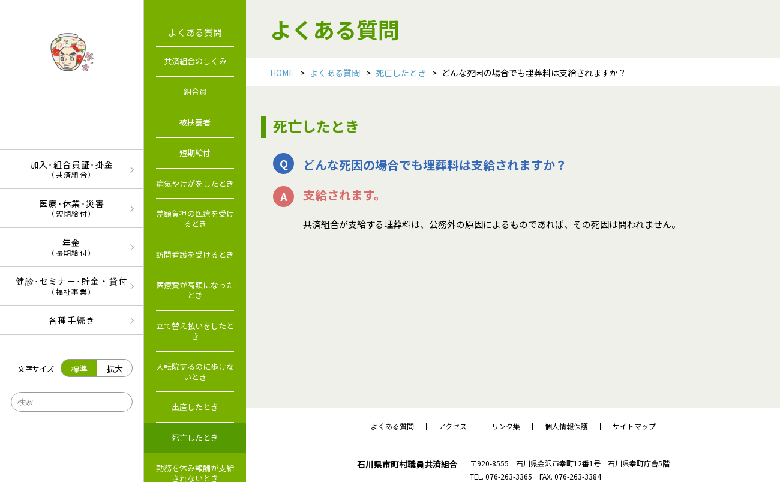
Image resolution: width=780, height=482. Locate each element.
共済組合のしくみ (195, 61)
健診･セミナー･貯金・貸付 (71, 285)
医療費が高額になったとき (195, 290)
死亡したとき (401, 73)
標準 (79, 369)
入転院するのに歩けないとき (195, 371)
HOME (282, 73)
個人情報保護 (566, 426)
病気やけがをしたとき (195, 183)
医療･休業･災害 (71, 207)
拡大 (114, 369)
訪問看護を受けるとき (195, 254)
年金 (71, 247)
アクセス (453, 426)
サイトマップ (634, 426)
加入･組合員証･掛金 (71, 168)
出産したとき (195, 406)
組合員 (195, 91)
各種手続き (72, 320)
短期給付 (195, 152)
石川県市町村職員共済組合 (407, 464)
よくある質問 (335, 73)
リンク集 (505, 426)
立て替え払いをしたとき (195, 331)
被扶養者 (195, 122)
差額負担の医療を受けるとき (195, 218)
